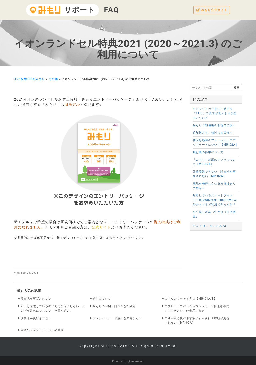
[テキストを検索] (211, 87)
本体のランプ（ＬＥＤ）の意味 (42, 330)
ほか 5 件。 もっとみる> (210, 226)
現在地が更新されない (36, 298)
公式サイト (101, 227)
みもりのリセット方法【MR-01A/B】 (191, 298)
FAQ (111, 10)
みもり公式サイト (210, 10)
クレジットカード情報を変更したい (117, 318)
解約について (102, 298)
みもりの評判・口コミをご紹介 (114, 306)
